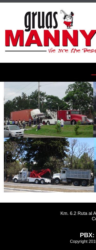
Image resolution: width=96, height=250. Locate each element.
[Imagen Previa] (12, 137)
